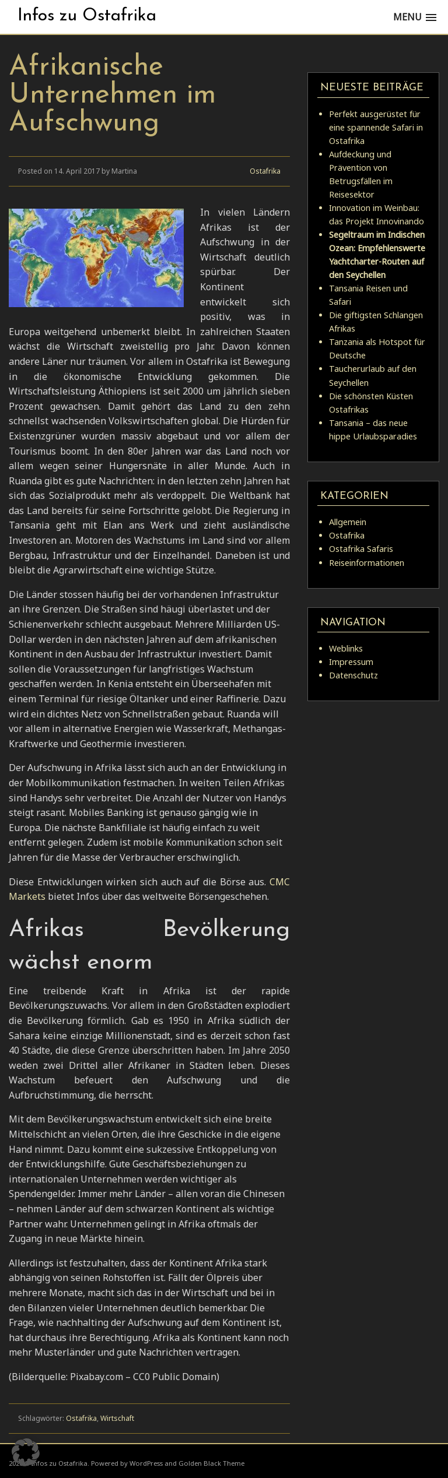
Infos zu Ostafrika (87, 16)
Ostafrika (265, 171)
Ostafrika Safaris (361, 548)
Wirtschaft (117, 1418)
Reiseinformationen (366, 562)
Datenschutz (353, 675)
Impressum (351, 661)
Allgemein (347, 521)
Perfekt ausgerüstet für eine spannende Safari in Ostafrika (376, 127)
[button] (25, 1452)
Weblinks (346, 648)
